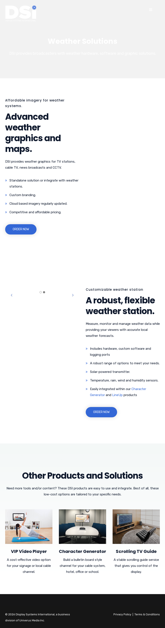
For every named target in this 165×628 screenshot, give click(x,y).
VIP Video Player (29, 551)
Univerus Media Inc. (32, 620)
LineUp (117, 395)
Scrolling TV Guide (136, 551)
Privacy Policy (122, 614)
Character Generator (82, 551)
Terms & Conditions (147, 614)
